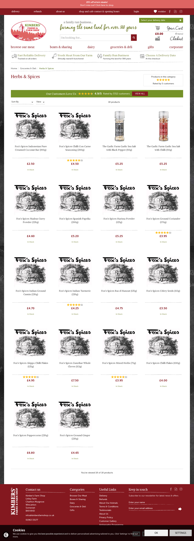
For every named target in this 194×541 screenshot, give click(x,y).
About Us (103, 514)
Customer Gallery (107, 521)
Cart (157, 28)
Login (136, 11)
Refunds (103, 499)
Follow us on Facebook (170, 11)
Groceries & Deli (78, 506)
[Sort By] (22, 102)
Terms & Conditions (108, 506)
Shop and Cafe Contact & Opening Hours (99, 11)
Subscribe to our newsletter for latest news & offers (153, 495)
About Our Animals (108, 503)
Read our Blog (175, 11)
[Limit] (40, 102)
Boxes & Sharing (78, 499)
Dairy (72, 503)
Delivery (103, 495)
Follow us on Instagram (181, 11)
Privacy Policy (106, 517)
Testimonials (105, 510)
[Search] (95, 37)
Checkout (160, 39)
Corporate (176, 47)
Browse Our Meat (78, 495)
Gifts (72, 510)
